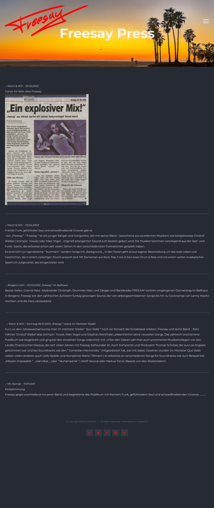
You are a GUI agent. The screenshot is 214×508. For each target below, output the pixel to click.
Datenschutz (128, 421)
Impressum (142, 421)
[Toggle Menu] (206, 21)
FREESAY (92, 421)
